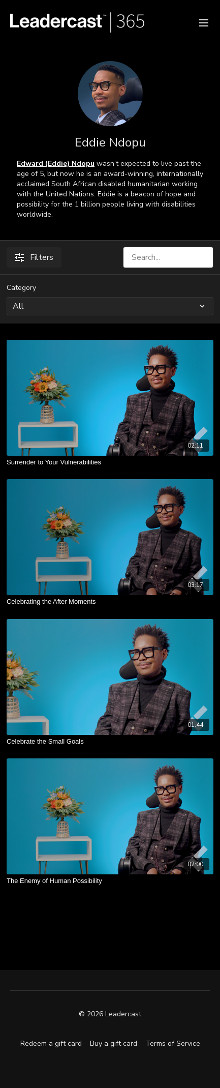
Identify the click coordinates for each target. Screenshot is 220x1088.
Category (21, 287)
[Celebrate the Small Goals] (110, 742)
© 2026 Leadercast (110, 1014)
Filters (34, 257)
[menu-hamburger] (204, 22)
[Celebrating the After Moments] (110, 602)
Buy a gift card (113, 1043)
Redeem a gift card (51, 1043)
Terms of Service (172, 1043)
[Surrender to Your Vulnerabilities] (110, 462)
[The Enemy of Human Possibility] (110, 881)
